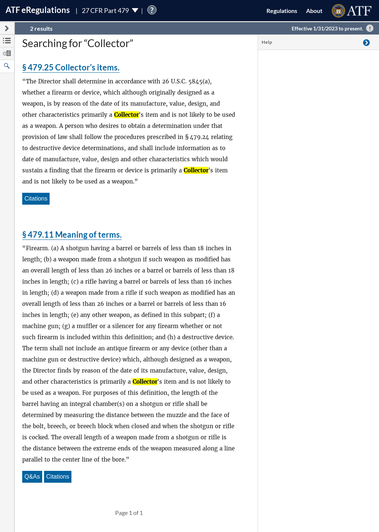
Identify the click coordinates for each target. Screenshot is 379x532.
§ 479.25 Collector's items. (71, 67)
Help (267, 42)
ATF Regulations (38, 10)
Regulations (281, 10)
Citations (35, 198)
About (314, 10)
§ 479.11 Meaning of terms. (72, 234)
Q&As (32, 476)
